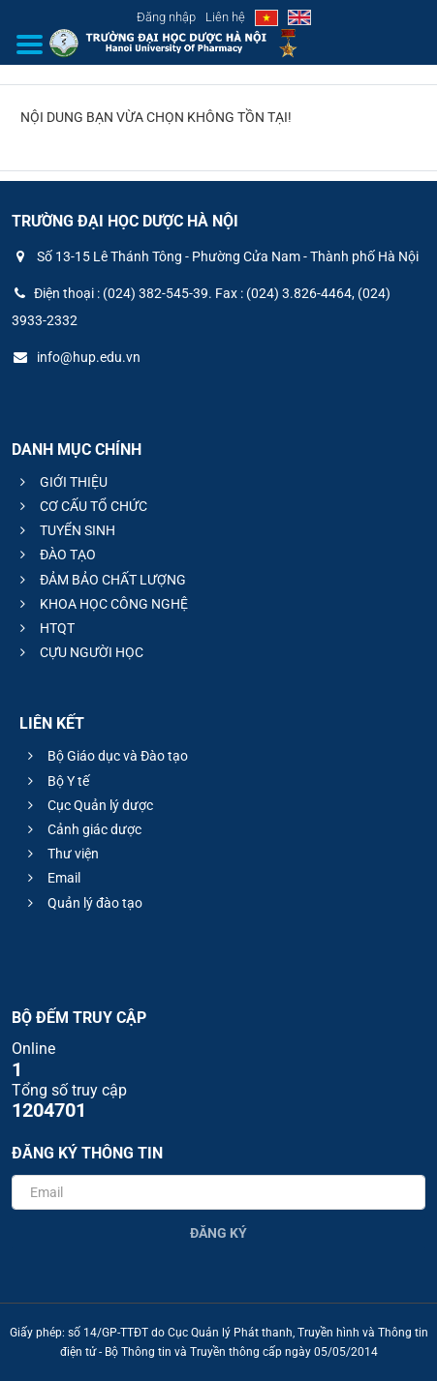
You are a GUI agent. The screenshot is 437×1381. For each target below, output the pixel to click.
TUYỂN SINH (65, 530)
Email (51, 878)
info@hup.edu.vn (76, 357)
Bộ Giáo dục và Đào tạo (105, 756)
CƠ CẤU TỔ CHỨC (81, 506)
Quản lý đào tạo (82, 903)
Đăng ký (218, 1233)
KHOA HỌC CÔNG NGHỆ (101, 604)
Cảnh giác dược (81, 829)
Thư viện (60, 853)
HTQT (45, 628)
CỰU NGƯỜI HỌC (79, 652)
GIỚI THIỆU (61, 482)
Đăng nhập (166, 17)
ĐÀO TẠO (55, 554)
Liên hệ (225, 17)
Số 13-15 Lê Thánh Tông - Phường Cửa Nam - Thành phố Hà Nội (215, 256)
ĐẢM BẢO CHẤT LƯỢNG (100, 579)
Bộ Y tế (55, 781)
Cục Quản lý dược (87, 805)
